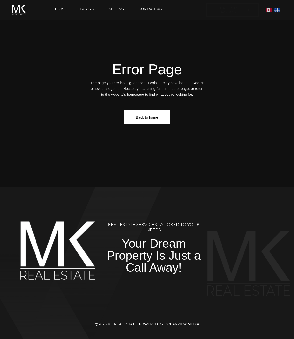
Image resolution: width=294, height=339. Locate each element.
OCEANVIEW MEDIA (182, 324)
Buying (87, 9)
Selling (116, 9)
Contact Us (150, 9)
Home (60, 9)
